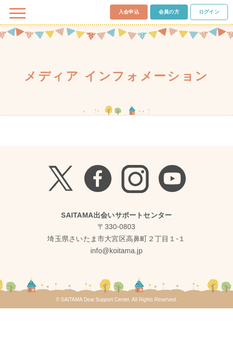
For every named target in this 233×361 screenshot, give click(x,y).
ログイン (209, 12)
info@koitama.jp (116, 251)
